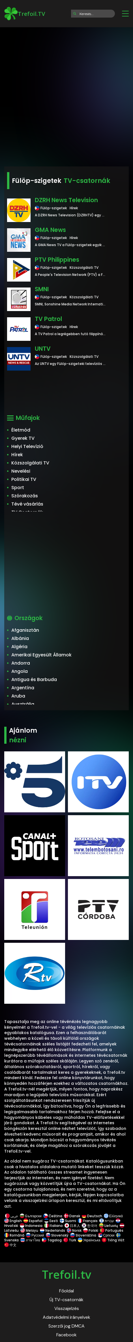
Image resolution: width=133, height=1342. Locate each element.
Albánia (20, 638)
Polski (90, 1230)
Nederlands (52, 1230)
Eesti (51, 1220)
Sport (17, 487)
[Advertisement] (66, 95)
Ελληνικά (113, 1216)
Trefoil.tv (66, 1274)
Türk (70, 1240)
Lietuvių (108, 1225)
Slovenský (57, 1235)
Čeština (52, 1216)
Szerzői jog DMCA (66, 1326)
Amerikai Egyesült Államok (41, 655)
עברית (106, 1220)
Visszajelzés (66, 1308)
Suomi (68, 1220)
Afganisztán (25, 630)
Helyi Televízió (27, 446)
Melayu (29, 1230)
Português (111, 1230)
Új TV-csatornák (66, 1300)
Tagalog (52, 1240)
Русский (35, 1235)
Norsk (74, 1230)
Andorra (20, 663)
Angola (19, 671)
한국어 (89, 1225)
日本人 (72, 1225)
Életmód (20, 430)
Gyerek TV (23, 438)
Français (87, 1220)
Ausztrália (22, 704)
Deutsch (92, 1216)
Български (30, 1216)
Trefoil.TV (24, 13)
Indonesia (31, 1225)
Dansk (72, 1216)
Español (33, 1220)
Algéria (19, 646)
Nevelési (20, 471)
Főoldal (66, 1291)
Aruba (18, 696)
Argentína (22, 687)
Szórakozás (24, 496)
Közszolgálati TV (30, 463)
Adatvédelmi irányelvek (66, 1317)
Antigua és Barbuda (34, 679)
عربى (11, 1216)
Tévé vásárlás (27, 504)
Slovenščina (83, 1235)
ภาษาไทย (30, 1240)
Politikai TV (23, 479)
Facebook (66, 1335)
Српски (106, 1235)
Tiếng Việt (113, 1240)
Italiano (53, 1225)
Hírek (17, 454)
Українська (89, 1240)
